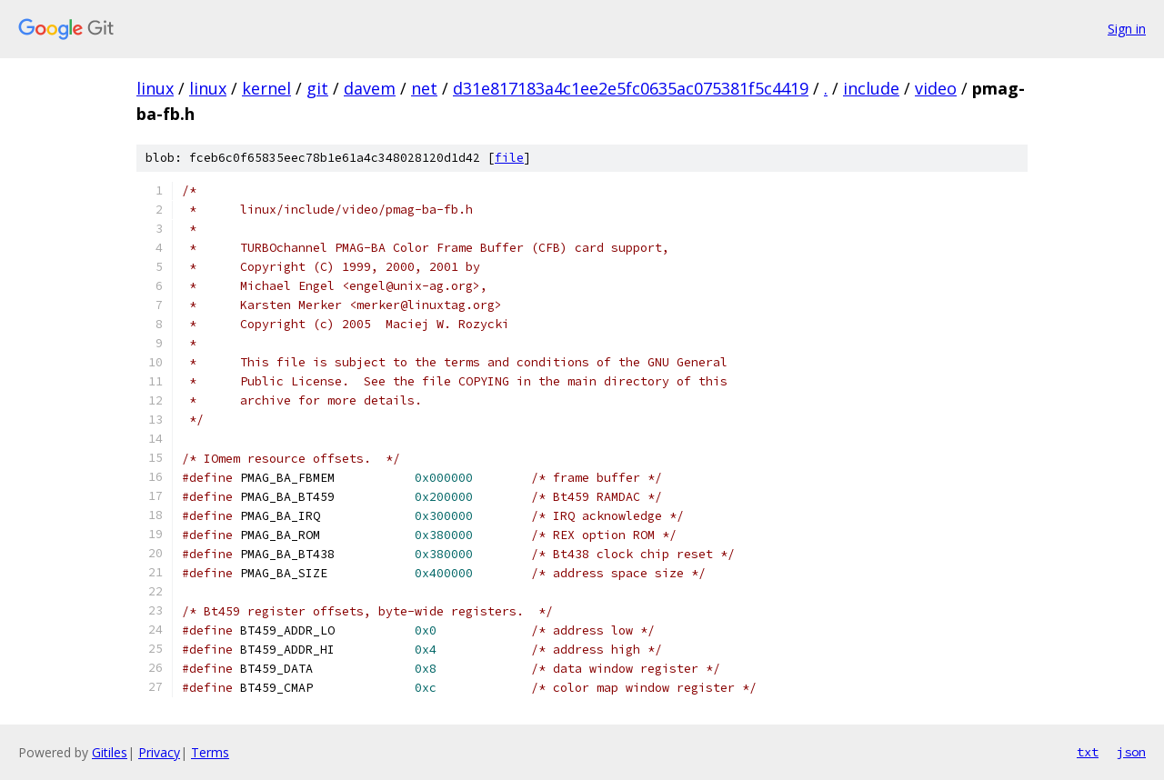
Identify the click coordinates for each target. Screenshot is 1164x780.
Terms (210, 752)
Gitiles (109, 752)
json (1131, 752)
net (424, 88)
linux (155, 88)
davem (370, 88)
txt (1088, 752)
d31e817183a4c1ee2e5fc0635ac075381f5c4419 (630, 88)
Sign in (1127, 28)
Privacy (159, 752)
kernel (266, 88)
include (871, 88)
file (509, 157)
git (317, 88)
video (936, 88)
